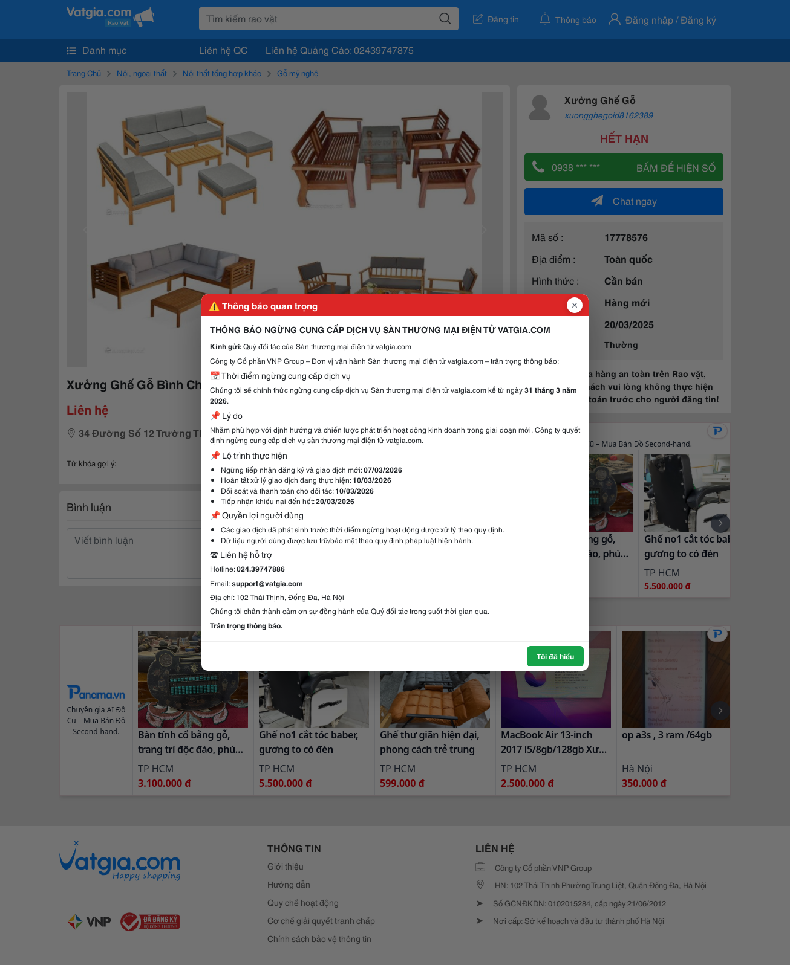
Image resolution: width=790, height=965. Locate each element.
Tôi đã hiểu (555, 656)
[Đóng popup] (575, 305)
